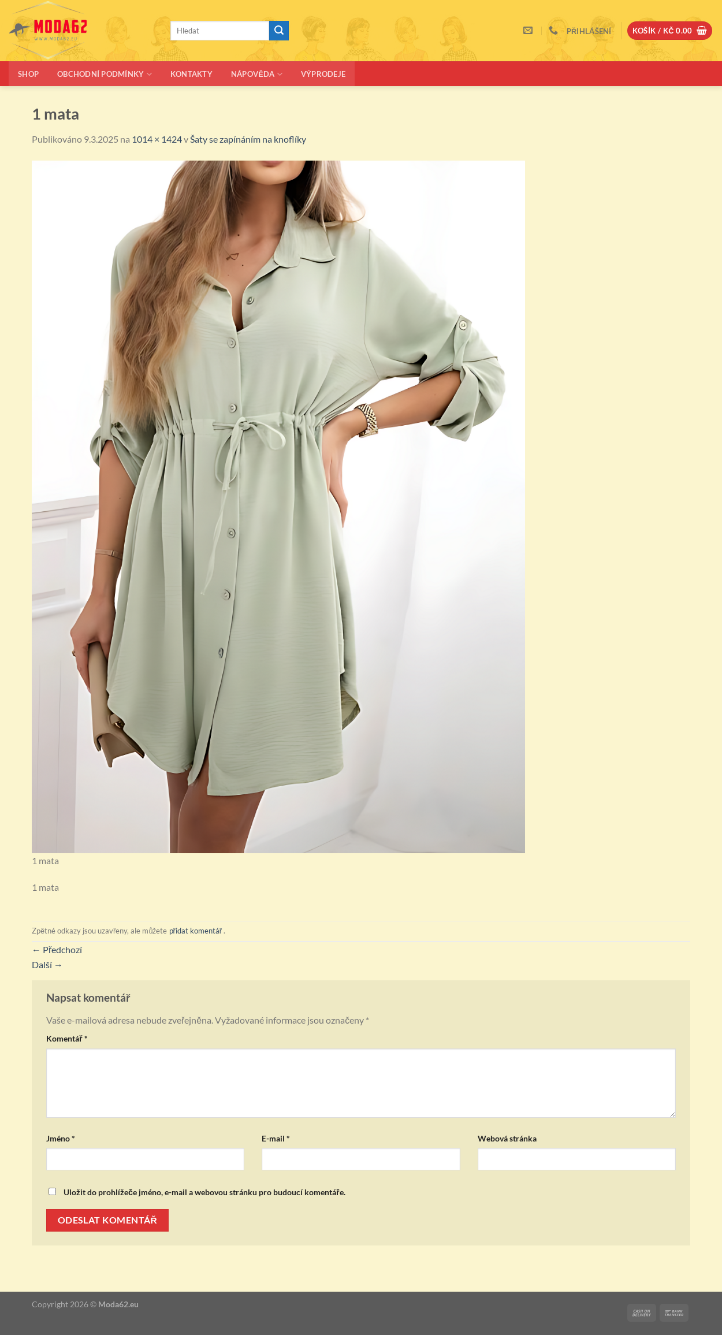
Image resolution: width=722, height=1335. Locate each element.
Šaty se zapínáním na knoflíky (248, 138)
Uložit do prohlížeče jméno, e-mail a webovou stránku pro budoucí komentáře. (204, 1192)
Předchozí (57, 949)
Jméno (60, 1138)
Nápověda (256, 74)
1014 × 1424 (157, 138)
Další (47, 964)
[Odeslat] (279, 30)
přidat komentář (195, 930)
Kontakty (191, 74)
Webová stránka (507, 1138)
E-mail (276, 1138)
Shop (28, 74)
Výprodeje (323, 74)
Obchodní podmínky (104, 74)
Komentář (67, 1038)
